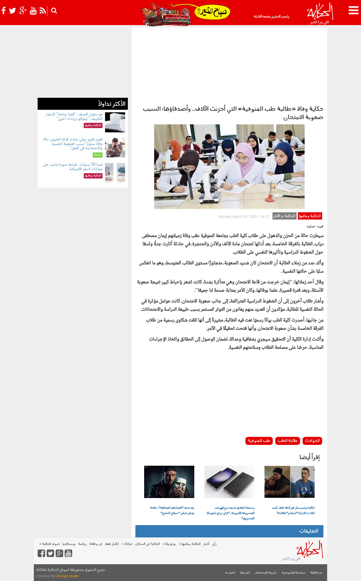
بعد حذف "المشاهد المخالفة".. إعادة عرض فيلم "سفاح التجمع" (172, 511)
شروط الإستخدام (266, 573)
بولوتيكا (169, 544)
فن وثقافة (95, 544)
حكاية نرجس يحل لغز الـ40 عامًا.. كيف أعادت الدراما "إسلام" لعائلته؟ (293, 511)
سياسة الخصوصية (293, 573)
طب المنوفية (259, 441)
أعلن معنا (245, 573)
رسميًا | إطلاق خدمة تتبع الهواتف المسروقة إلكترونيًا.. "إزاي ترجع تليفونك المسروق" (230, 513)
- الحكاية (312, 227)
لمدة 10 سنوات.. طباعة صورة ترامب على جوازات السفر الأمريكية (73, 167)
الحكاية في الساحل (147, 544)
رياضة (82, 544)
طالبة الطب (288, 441)
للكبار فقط (112, 544)
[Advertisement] (229, 65)
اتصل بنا (230, 573)
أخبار (206, 544)
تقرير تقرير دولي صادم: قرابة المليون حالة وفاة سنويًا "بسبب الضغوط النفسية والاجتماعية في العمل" (73, 144)
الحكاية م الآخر (284, 216)
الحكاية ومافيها (310, 216)
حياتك (127, 544)
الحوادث (312, 441)
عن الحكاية (316, 573)
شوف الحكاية (49, 544)
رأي (214, 544)
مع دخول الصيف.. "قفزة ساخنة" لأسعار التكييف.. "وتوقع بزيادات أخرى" (74, 116)
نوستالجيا (69, 544)
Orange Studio (67, 576)
